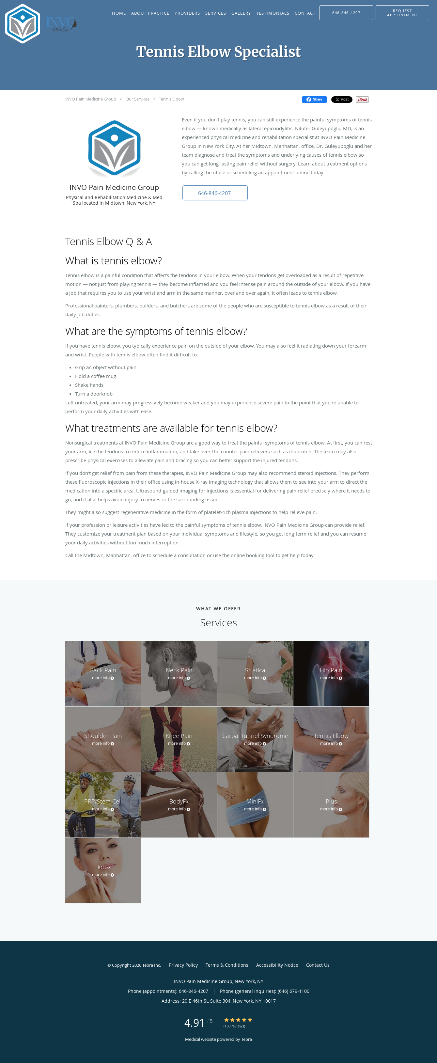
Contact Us (318, 965)
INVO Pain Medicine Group (90, 99)
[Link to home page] (41, 23)
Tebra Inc (151, 965)
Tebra (246, 1039)
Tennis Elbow (171, 99)
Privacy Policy (183, 965)
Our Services (137, 99)
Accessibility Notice (277, 965)
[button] (402, 12)
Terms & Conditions (227, 965)
